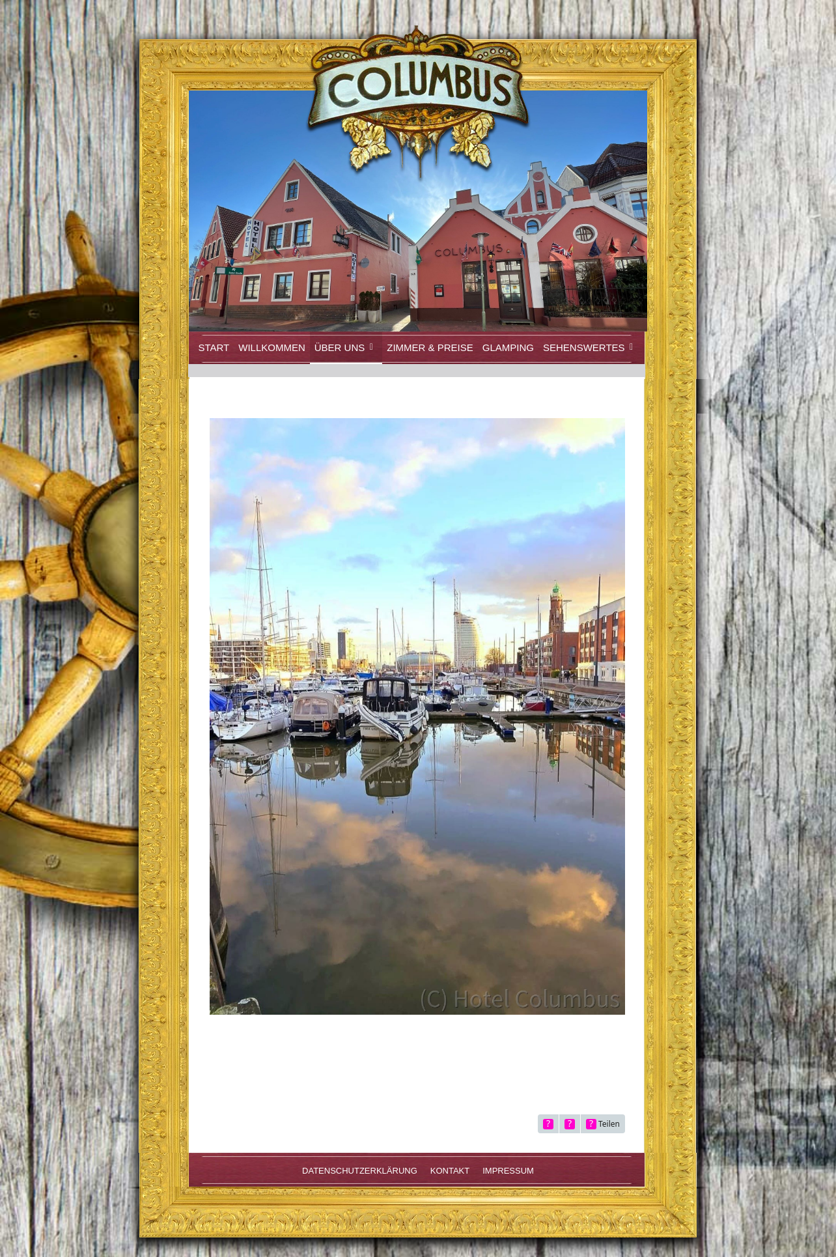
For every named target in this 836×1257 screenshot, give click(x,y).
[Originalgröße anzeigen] (548, 1124)
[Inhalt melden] (569, 1124)
